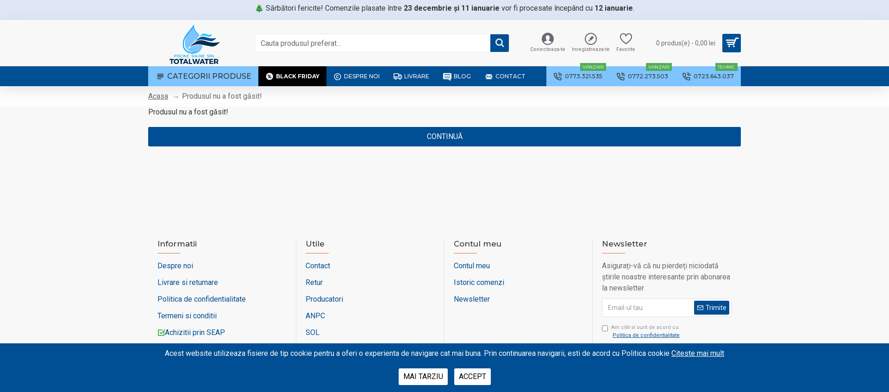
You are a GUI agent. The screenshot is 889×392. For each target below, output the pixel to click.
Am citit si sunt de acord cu (641, 331)
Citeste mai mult (697, 353)
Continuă (445, 136)
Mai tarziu (423, 376)
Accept (472, 376)
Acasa (158, 96)
